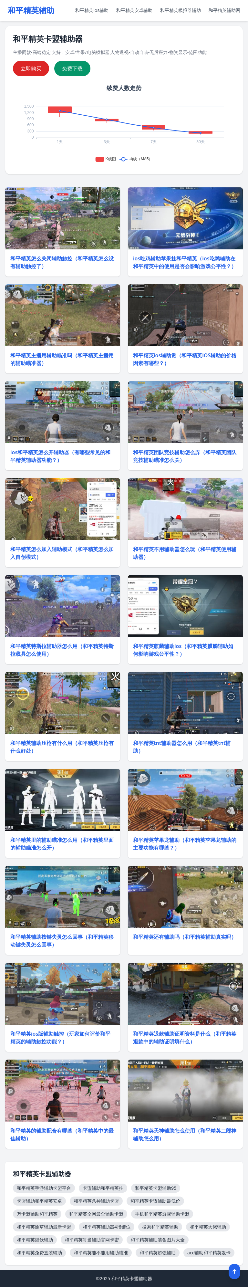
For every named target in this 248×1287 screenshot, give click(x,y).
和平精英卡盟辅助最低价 (155, 1201)
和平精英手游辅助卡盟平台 (44, 1188)
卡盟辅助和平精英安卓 (39, 1201)
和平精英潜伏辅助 (35, 1240)
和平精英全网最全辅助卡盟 (96, 1214)
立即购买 (31, 68)
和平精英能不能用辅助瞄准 (101, 1253)
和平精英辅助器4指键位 (106, 1227)
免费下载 (72, 68)
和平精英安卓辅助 (134, 10)
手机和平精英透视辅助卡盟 (162, 1214)
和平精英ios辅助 (91, 10)
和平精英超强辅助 (158, 1253)
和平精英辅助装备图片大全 (157, 1240)
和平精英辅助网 (224, 10)
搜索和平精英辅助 (160, 1227)
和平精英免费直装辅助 (39, 1253)
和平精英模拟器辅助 (180, 10)
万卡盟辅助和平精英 (37, 1214)
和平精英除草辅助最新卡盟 (44, 1227)
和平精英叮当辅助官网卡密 (92, 1240)
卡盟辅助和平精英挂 (103, 1188)
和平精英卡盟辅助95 (155, 1188)
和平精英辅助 (31, 10)
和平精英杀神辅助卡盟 (96, 1201)
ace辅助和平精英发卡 (209, 1253)
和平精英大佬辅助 (208, 1227)
